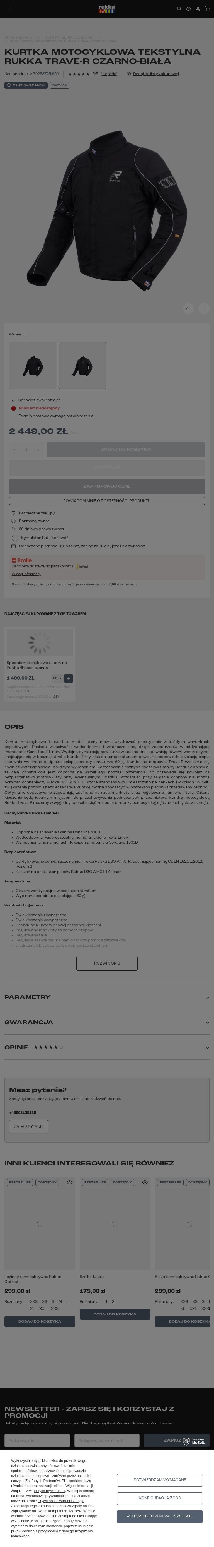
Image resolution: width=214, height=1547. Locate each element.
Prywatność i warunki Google (61, 1501)
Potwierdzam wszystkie (160, 1516)
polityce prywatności (49, 1491)
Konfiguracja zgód (160, 1498)
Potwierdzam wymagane (160, 1480)
